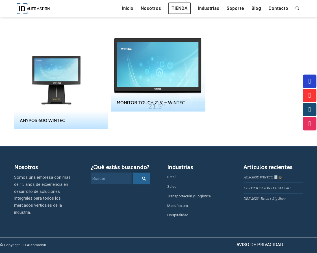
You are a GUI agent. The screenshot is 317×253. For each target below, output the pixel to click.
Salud (172, 186)
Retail (171, 177)
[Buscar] (297, 8)
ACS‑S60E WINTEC (263, 177)
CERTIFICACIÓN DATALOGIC (267, 188)
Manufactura (177, 206)
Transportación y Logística (189, 196)
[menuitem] (127, 8)
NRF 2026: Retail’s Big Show (265, 198)
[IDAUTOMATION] (33, 8)
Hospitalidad (177, 215)
